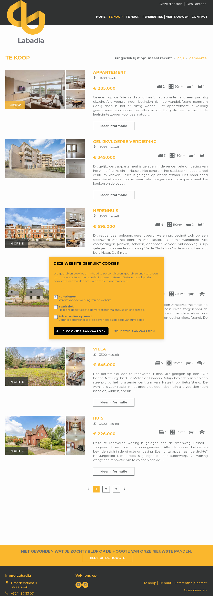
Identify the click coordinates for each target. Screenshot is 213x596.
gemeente (198, 58)
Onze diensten (171, 4)
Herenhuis (105, 210)
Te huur (132, 17)
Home (100, 17)
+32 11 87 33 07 (22, 593)
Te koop (116, 17)
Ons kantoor (196, 4)
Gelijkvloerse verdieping (124, 141)
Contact (200, 17)
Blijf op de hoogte (107, 558)
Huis (98, 418)
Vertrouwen (177, 17)
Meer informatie (113, 126)
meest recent (160, 58)
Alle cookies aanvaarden (81, 331)
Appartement (109, 72)
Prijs (180, 58)
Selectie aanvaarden (134, 331)
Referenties (152, 17)
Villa (99, 349)
